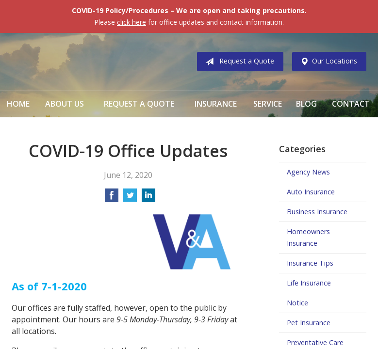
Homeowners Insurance (308, 237)
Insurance (216, 103)
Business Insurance (317, 211)
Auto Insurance (311, 191)
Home (18, 103)
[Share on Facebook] (111, 198)
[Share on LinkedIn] (148, 198)
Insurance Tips (310, 263)
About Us (64, 103)
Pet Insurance (308, 322)
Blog (306, 103)
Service (267, 103)
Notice (297, 302)
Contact (351, 103)
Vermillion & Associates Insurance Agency (92, 61)
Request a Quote (237, 61)
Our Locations (326, 61)
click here (131, 22)
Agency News (308, 171)
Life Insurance (309, 282)
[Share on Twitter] (130, 198)
